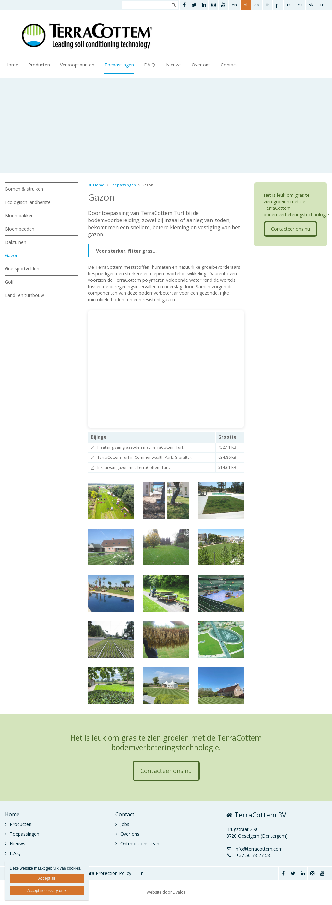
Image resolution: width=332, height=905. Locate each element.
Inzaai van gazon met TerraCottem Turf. (133, 467)
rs (289, 5)
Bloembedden (19, 229)
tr (322, 5)
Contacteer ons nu (290, 229)
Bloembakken (19, 215)
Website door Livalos (166, 892)
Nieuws (174, 65)
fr (267, 5)
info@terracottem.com (254, 849)
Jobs (124, 824)
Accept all (46, 878)
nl (245, 5)
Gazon (11, 255)
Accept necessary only (46, 890)
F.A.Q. (150, 65)
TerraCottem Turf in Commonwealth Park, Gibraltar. (144, 457)
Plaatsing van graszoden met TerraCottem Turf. (140, 447)
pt (278, 5)
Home (11, 65)
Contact (229, 65)
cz (300, 5)
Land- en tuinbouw (24, 295)
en (234, 5)
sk (311, 5)
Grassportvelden (22, 269)
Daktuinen (15, 242)
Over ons (201, 65)
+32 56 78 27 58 (248, 855)
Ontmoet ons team (140, 843)
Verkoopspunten (77, 65)
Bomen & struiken (24, 189)
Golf (9, 282)
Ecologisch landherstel (28, 202)
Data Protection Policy (107, 873)
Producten (39, 65)
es (256, 5)
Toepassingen (119, 65)
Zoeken (173, 5)
